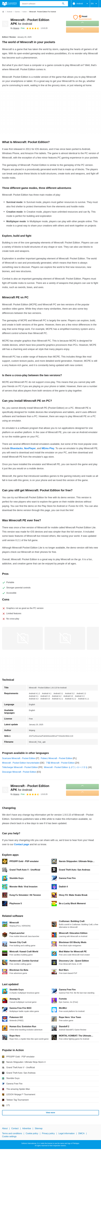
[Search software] (63, 3)
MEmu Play (48, 448)
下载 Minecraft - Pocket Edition (60, 763)
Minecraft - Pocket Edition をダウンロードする (65, 767)
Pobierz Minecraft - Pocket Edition (56, 758)
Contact (15, 1128)
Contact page (21, 844)
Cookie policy (32, 1133)
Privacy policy (48, 1133)
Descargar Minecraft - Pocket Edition (19, 772)
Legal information (67, 1133)
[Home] (3, 12)
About (5, 1128)
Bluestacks (16, 448)
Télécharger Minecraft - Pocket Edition (20, 767)
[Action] (24, 12)
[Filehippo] (9, 3)
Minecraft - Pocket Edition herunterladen (21, 763)
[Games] (17, 12)
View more (50, 1113)
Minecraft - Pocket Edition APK (30, 787)
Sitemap (38, 1128)
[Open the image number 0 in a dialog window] (22, 638)
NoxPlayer (30, 448)
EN (94, 3)
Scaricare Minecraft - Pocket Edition (19, 758)
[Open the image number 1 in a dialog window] (64, 638)
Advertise (26, 1128)
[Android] (9, 12)
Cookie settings (9, 1136)
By (15, 28)
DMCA (81, 1133)
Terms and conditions (12, 1133)
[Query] (44, 3)
